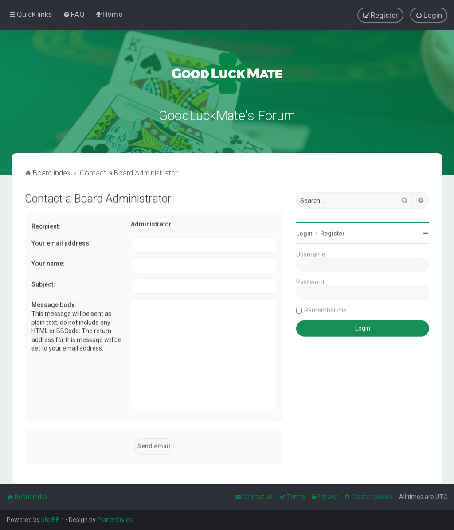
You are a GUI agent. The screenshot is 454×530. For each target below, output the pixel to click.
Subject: (43, 283)
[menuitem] (74, 14)
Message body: (53, 304)
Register (332, 232)
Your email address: (61, 242)
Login (304, 232)
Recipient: (45, 225)
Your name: (48, 262)
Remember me (325, 309)
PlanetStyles (115, 519)
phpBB (50, 519)
